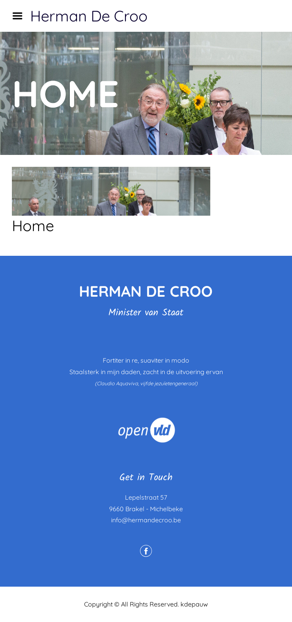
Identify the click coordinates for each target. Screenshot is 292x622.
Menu (20, 15)
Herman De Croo (89, 15)
